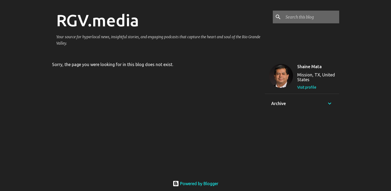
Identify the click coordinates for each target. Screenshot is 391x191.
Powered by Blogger (195, 183)
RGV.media (97, 20)
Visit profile (306, 87)
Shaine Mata (309, 66)
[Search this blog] (311, 17)
